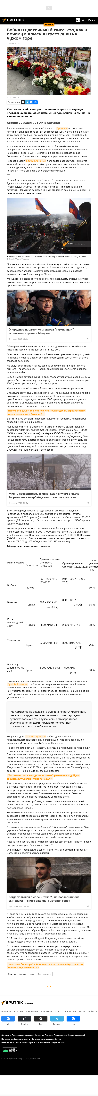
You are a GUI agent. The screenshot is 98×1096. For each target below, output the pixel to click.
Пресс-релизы (60, 1035)
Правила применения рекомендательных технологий (25, 1042)
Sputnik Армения (36, 160)
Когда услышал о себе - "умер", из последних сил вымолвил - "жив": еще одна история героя (44, 898)
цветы (31, 974)
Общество (12, 974)
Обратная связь (59, 1042)
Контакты (39, 1035)
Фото (82, 1011)
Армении (62, 128)
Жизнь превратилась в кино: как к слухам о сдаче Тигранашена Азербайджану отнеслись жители (44, 495)
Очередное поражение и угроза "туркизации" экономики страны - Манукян (41, 331)
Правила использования (23, 1035)
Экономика (32, 1011)
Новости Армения (44, 974)
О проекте (6, 1035)
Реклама (49, 1035)
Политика (46, 1011)
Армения (22, 974)
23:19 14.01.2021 (14, 43)
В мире (58, 1011)
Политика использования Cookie (46, 1039)
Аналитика (70, 1011)
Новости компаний (76, 1035)
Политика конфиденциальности (15, 1039)
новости (6, 1011)
